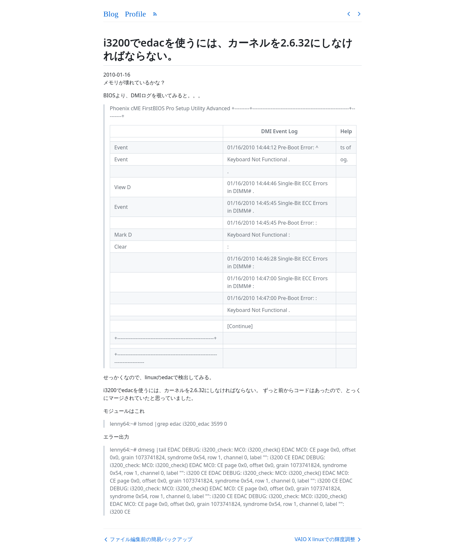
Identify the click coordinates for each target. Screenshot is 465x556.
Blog (111, 14)
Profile (135, 14)
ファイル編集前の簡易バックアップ (147, 539)
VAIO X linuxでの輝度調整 (328, 539)
